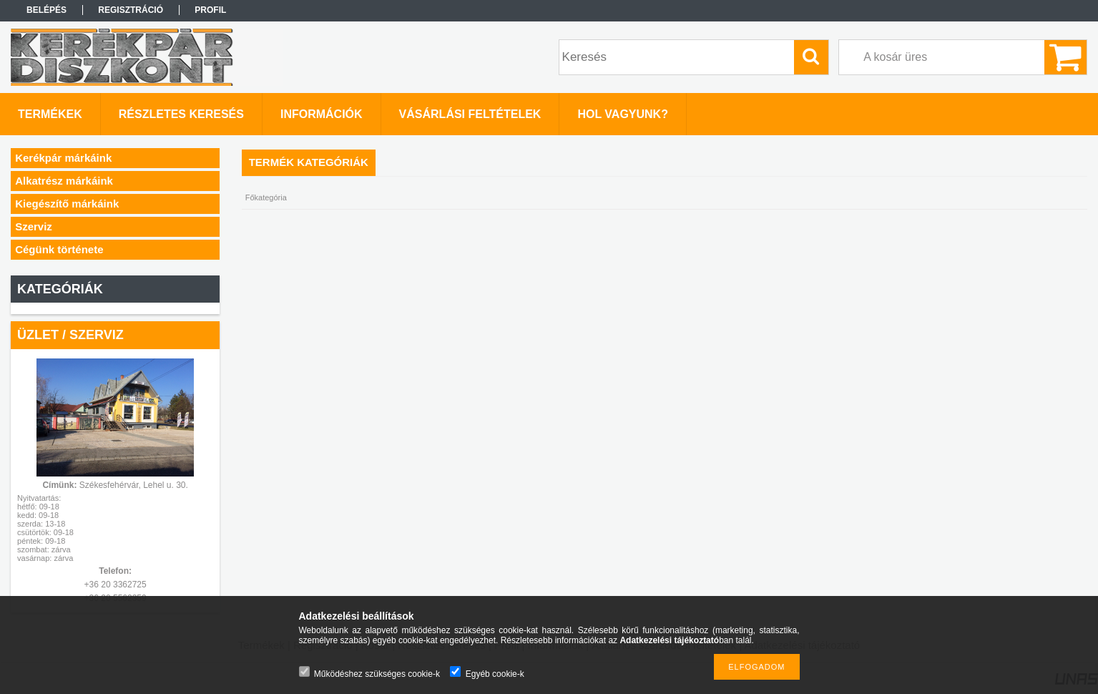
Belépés (46, 10)
